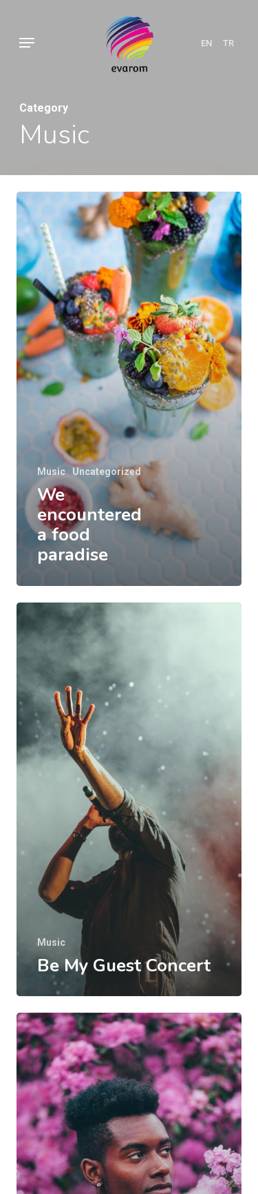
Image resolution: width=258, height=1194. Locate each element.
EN (206, 43)
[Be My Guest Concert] (129, 800)
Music (51, 471)
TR (228, 43)
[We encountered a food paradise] (129, 389)
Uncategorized (106, 471)
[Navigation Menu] (26, 43)
